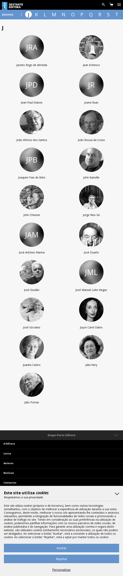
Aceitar (62, 548)
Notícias (9, 473)
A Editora (9, 443)
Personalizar (61, 570)
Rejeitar (61, 559)
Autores (8, 463)
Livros (7, 453)
